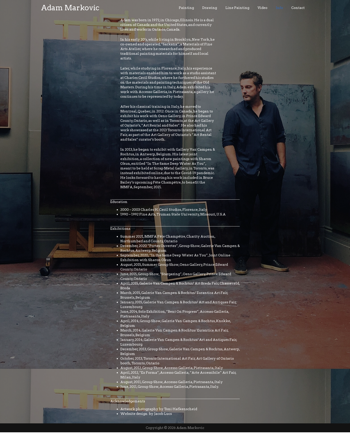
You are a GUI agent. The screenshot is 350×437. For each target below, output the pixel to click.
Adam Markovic (70, 9)
